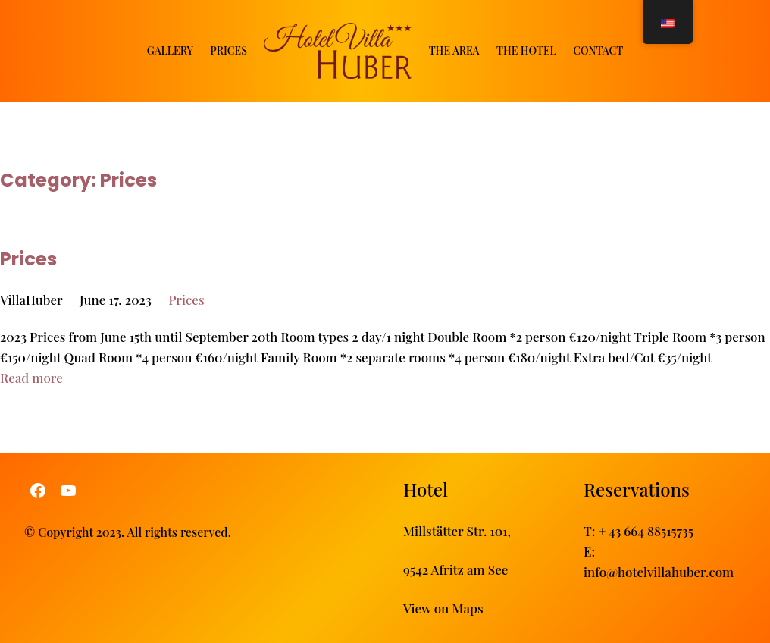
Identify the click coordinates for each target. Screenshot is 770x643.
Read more (31, 377)
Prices (28, 258)
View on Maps (443, 608)
